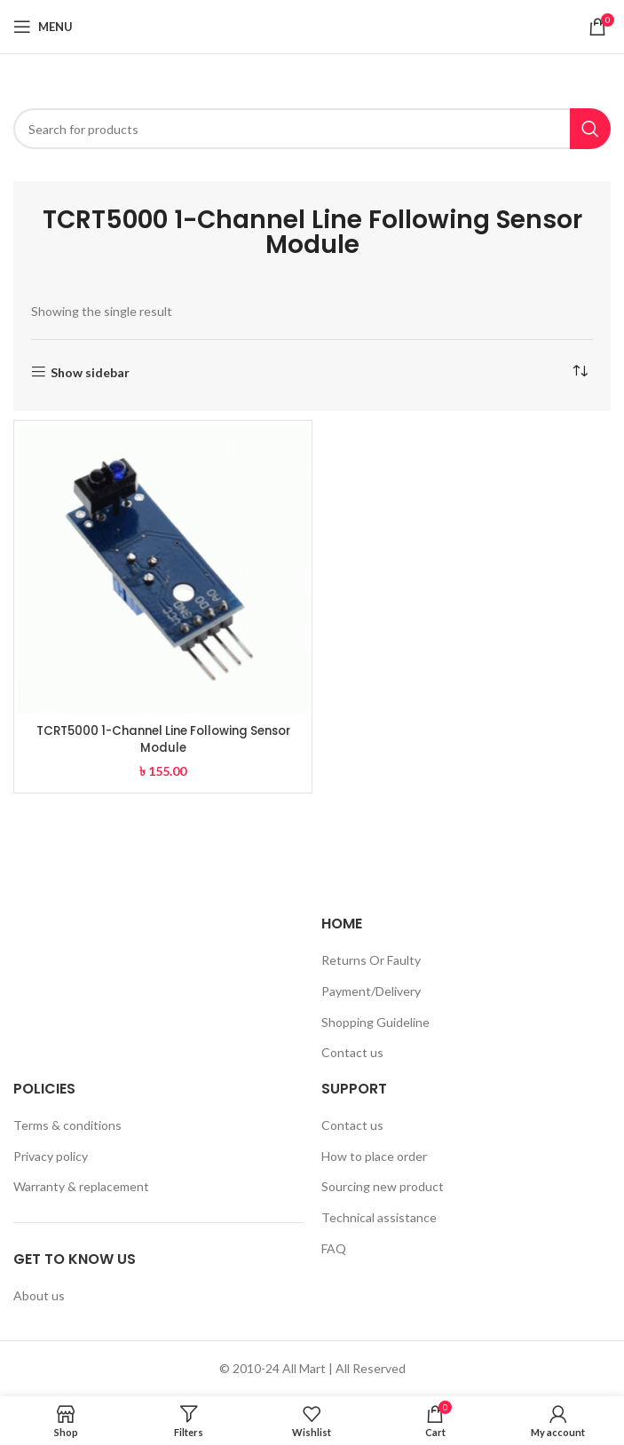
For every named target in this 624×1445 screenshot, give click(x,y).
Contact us (352, 1052)
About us (39, 1295)
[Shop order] (579, 371)
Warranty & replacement (81, 1186)
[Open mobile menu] (43, 26)
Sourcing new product (382, 1186)
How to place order (374, 1156)
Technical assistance (379, 1217)
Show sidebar (90, 372)
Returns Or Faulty (371, 959)
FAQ (333, 1248)
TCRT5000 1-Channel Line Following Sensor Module (163, 739)
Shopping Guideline (375, 1022)
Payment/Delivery (371, 991)
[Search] (312, 128)
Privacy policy (50, 1156)
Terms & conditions (67, 1125)
